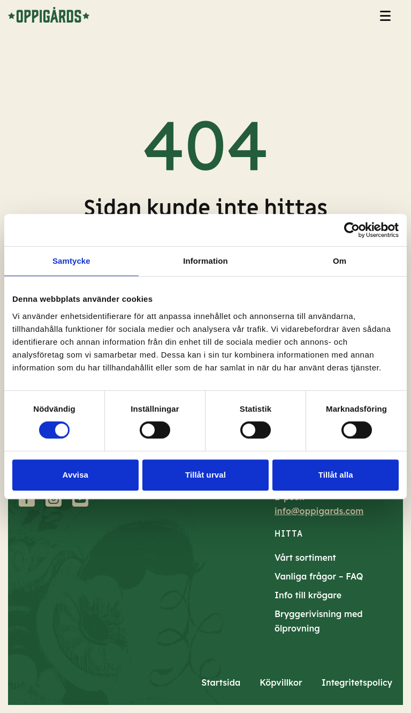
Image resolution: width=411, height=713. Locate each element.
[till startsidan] (48, 15)
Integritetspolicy (357, 682)
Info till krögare (308, 595)
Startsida (220, 682)
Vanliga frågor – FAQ (319, 576)
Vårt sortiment (305, 557)
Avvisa (75, 474)
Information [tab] (205, 260)
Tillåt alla (335, 474)
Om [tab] (339, 260)
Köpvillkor (281, 682)
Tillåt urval (205, 474)
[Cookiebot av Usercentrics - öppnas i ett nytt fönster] (352, 230)
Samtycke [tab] (71, 260)
